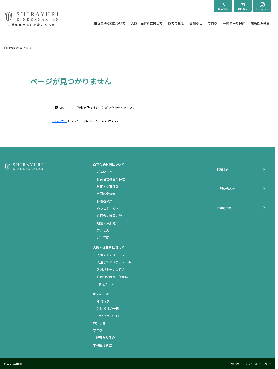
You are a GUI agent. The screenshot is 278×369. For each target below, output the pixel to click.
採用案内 (242, 169)
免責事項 (234, 363)
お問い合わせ (242, 188)
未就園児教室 (260, 23)
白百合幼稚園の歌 (109, 215)
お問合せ (243, 6)
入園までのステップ (111, 255)
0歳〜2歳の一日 (108, 308)
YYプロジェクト (108, 208)
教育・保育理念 (108, 186)
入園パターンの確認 (111, 269)
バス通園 (103, 237)
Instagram (262, 6)
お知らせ (196, 23)
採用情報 (223, 6)
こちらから (59, 121)
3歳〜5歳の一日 (108, 315)
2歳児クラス (105, 284)
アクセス (103, 230)
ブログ (212, 23)
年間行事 (103, 301)
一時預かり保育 (234, 23)
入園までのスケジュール (114, 262)
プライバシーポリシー (258, 363)
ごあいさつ (104, 172)
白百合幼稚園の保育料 (112, 277)
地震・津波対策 (108, 223)
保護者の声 (104, 201)
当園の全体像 (106, 193)
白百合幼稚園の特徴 (111, 179)
